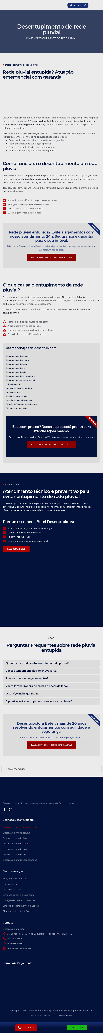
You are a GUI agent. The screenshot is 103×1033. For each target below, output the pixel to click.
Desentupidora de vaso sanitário (20, 376)
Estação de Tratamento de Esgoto (21, 404)
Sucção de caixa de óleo (17, 396)
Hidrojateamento (13, 384)
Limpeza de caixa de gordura (19, 388)
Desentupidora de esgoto (17, 360)
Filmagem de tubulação (16, 408)
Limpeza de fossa (14, 392)
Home (29, 38)
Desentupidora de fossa (16, 364)
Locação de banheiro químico (19, 400)
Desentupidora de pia (15, 368)
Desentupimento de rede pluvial (20, 380)
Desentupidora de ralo (16, 372)
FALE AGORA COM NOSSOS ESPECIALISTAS (51, 745)
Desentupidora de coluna (17, 356)
